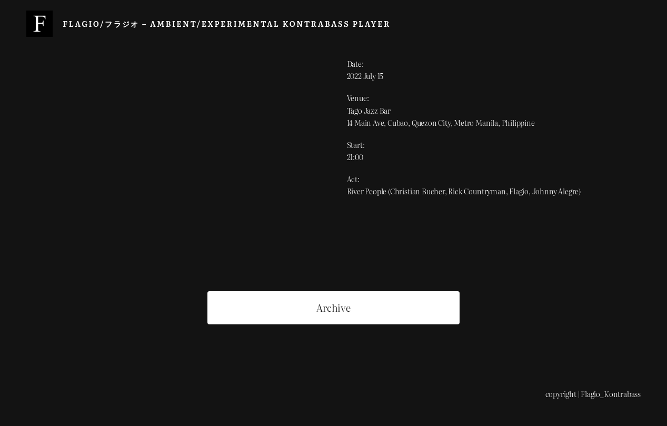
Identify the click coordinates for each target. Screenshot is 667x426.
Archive (333, 307)
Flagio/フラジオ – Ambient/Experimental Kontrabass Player (227, 23)
